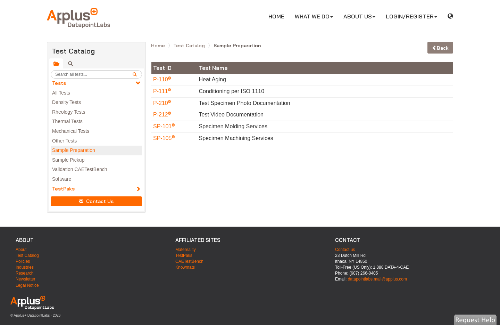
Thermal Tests (67, 121)
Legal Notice (27, 285)
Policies (23, 261)
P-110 (161, 79)
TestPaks (63, 189)
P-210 (161, 103)
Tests (59, 83)
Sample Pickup (68, 160)
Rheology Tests (68, 112)
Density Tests (66, 102)
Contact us (345, 249)
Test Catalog (189, 45)
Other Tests (64, 141)
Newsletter (25, 279)
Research (24, 273)
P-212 (161, 114)
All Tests (61, 93)
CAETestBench (189, 261)
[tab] (56, 63)
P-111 (161, 91)
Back (440, 48)
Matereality (185, 249)
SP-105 (163, 138)
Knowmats (185, 267)
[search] (137, 74)
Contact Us (96, 201)
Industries (25, 267)
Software (61, 179)
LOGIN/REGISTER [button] (411, 16)
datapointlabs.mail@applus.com (377, 279)
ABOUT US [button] (359, 16)
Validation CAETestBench (79, 169)
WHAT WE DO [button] (314, 16)
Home (158, 45)
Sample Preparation (73, 150)
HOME (279, 16)
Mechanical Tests (70, 131)
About (21, 249)
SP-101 (163, 126)
